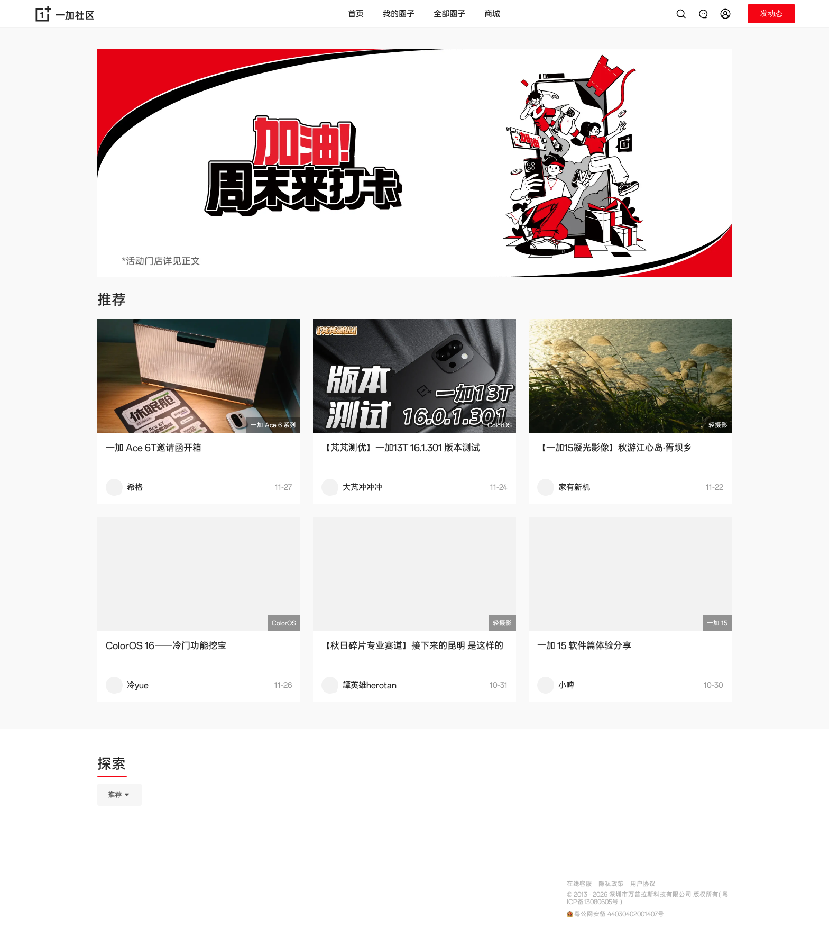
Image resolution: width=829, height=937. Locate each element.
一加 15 (717, 623)
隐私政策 (611, 884)
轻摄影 (717, 425)
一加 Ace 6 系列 (273, 425)
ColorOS (499, 425)
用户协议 (643, 884)
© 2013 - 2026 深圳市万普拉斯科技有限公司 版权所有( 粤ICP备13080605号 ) (648, 898)
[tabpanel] (306, 848)
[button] (727, 13)
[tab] (111, 765)
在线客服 (579, 884)
